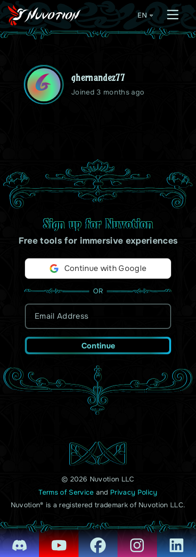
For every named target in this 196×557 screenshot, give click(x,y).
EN (145, 15)
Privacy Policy (133, 492)
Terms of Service (66, 492)
